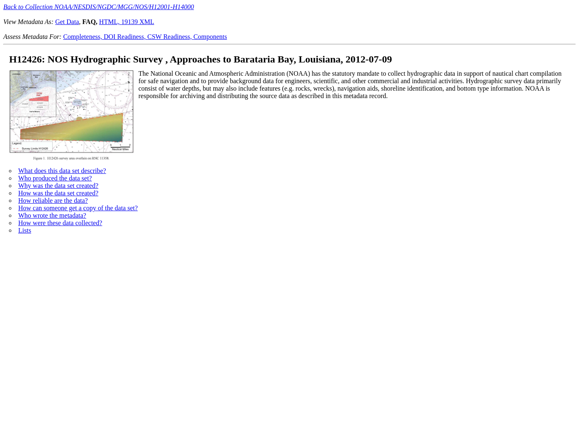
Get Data (67, 21)
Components (210, 36)
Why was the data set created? (58, 185)
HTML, (110, 21)
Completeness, (83, 36)
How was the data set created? (58, 193)
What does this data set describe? (62, 170)
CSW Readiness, (171, 36)
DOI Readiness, (125, 36)
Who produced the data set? (55, 178)
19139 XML (137, 21)
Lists (24, 230)
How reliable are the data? (53, 200)
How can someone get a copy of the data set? (78, 207)
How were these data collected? (60, 222)
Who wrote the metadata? (52, 215)
